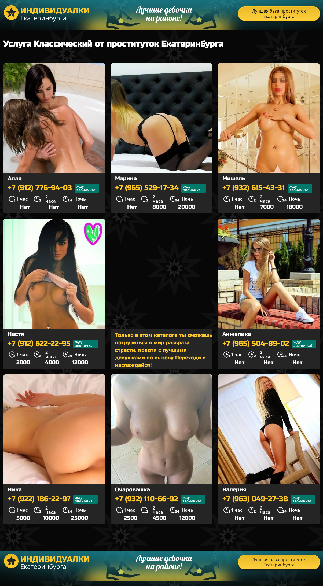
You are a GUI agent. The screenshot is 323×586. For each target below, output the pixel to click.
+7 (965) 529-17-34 (160, 188)
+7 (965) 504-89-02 (269, 344)
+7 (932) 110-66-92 (160, 499)
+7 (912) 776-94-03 (53, 188)
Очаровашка (132, 489)
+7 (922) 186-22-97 (53, 499)
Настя (16, 334)
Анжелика (236, 334)
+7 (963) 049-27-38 (268, 499)
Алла (15, 178)
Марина (126, 178)
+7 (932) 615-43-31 (267, 188)
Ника (15, 489)
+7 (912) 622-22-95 (53, 344)
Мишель (233, 178)
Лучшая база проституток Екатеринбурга (279, 13)
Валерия (234, 489)
